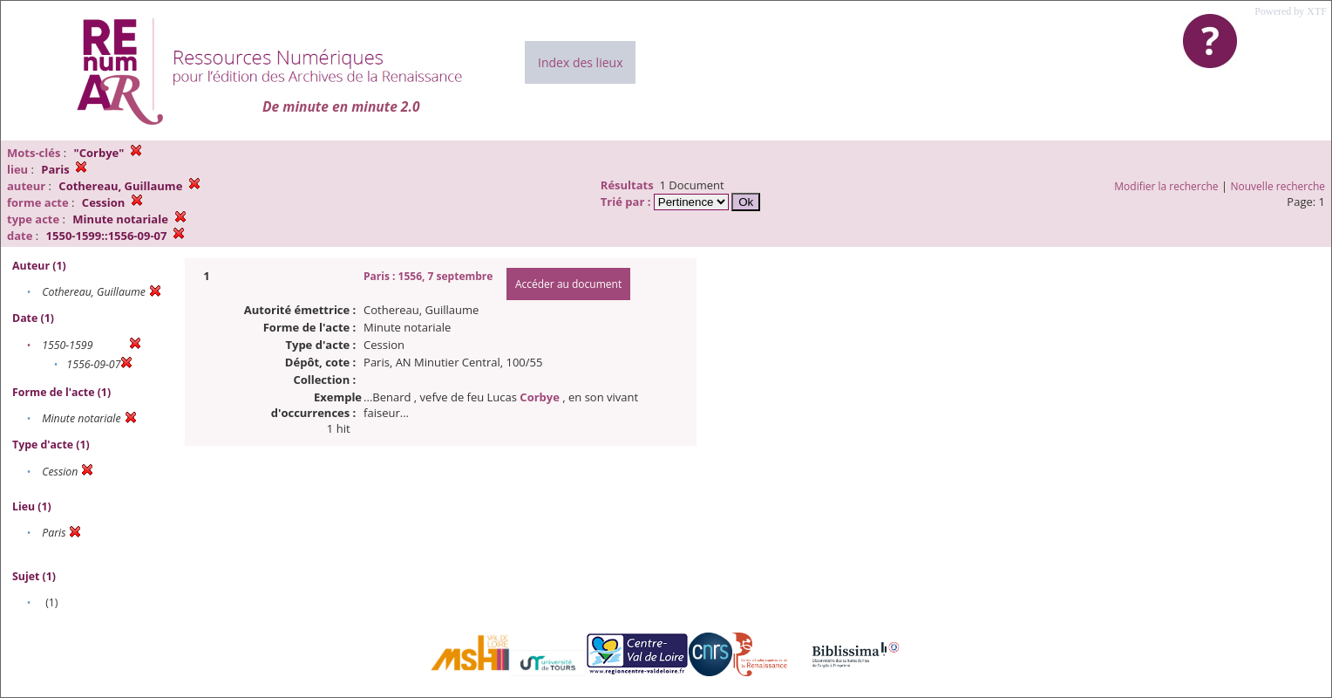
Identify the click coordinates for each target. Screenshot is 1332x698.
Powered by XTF (1290, 11)
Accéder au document (568, 284)
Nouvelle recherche (1278, 186)
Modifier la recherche (1166, 186)
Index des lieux (580, 62)
